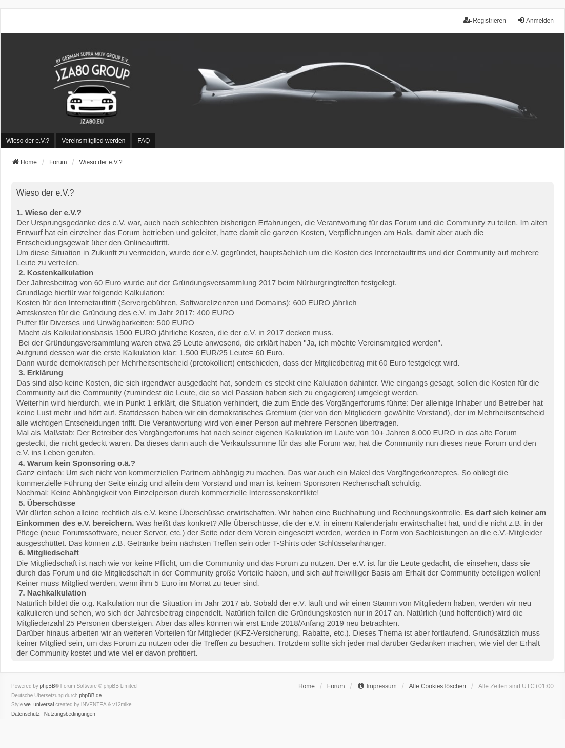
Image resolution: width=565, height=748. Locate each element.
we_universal (39, 704)
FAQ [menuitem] (143, 140)
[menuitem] (27, 140)
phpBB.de (90, 695)
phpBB (47, 686)
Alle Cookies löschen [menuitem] (437, 686)
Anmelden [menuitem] (535, 20)
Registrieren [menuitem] (484, 20)
